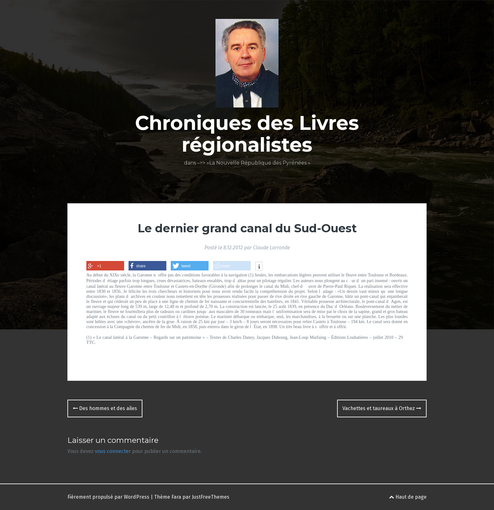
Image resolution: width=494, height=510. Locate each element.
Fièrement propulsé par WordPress (108, 497)
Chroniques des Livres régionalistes (247, 133)
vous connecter (113, 451)
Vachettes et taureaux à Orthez (381, 408)
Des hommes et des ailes (105, 408)
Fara (176, 497)
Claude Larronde (271, 248)
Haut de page (408, 497)
